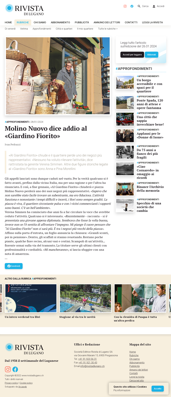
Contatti (131, 22)
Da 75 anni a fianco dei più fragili (147, 153)
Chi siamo (40, 22)
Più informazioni (122, 390)
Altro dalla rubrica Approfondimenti (30, 278)
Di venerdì (10, 28)
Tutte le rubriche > (108, 28)
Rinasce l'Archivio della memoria (150, 189)
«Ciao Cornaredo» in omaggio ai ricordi (148, 172)
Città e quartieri (64, 28)
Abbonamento (60, 22)
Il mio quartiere (85, 28)
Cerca (142, 6)
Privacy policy (11, 383)
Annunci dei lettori (107, 22)
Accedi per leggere (132, 54)
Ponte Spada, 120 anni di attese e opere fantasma (150, 104)
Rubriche (23, 22)
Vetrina (24, 28)
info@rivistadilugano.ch (92, 366)
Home (8, 22)
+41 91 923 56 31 (87, 359)
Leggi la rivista (152, 22)
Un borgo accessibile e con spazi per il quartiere (149, 85)
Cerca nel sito (136, 380)
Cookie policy (26, 383)
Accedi (158, 6)
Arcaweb (22, 387)
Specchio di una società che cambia (149, 207)
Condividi (13, 266)
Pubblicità (82, 22)
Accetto (157, 388)
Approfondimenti (42, 28)
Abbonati (151, 54)
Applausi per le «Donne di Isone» (150, 135)
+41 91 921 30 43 (88, 362)
